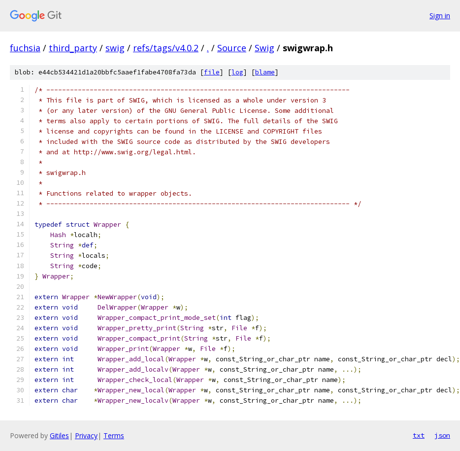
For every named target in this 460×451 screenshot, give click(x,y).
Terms (113, 435)
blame (265, 72)
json (442, 435)
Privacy (86, 435)
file (212, 72)
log (237, 72)
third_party (73, 48)
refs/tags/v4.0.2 (165, 48)
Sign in (439, 15)
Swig (264, 48)
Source (231, 48)
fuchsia (25, 48)
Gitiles (59, 435)
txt (419, 435)
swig (115, 48)
